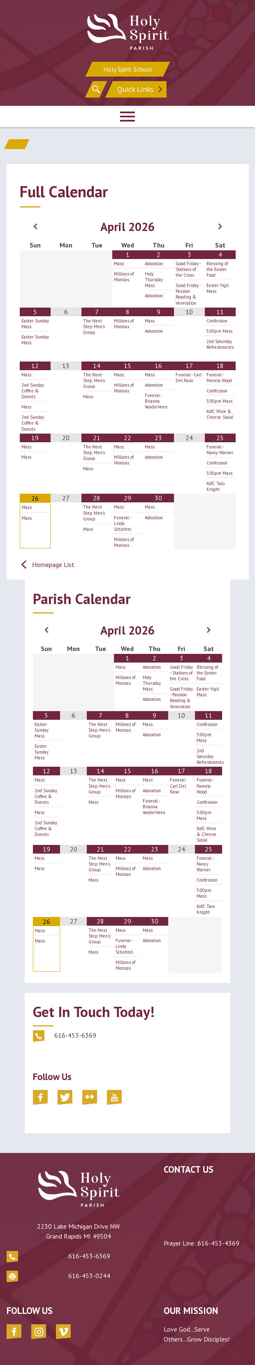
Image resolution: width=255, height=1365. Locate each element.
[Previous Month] (35, 226)
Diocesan (238, 1348)
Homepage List (53, 564)
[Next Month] (220, 226)
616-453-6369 (60, 1236)
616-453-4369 (218, 1243)
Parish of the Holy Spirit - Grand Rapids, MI (72, 1348)
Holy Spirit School (127, 69)
